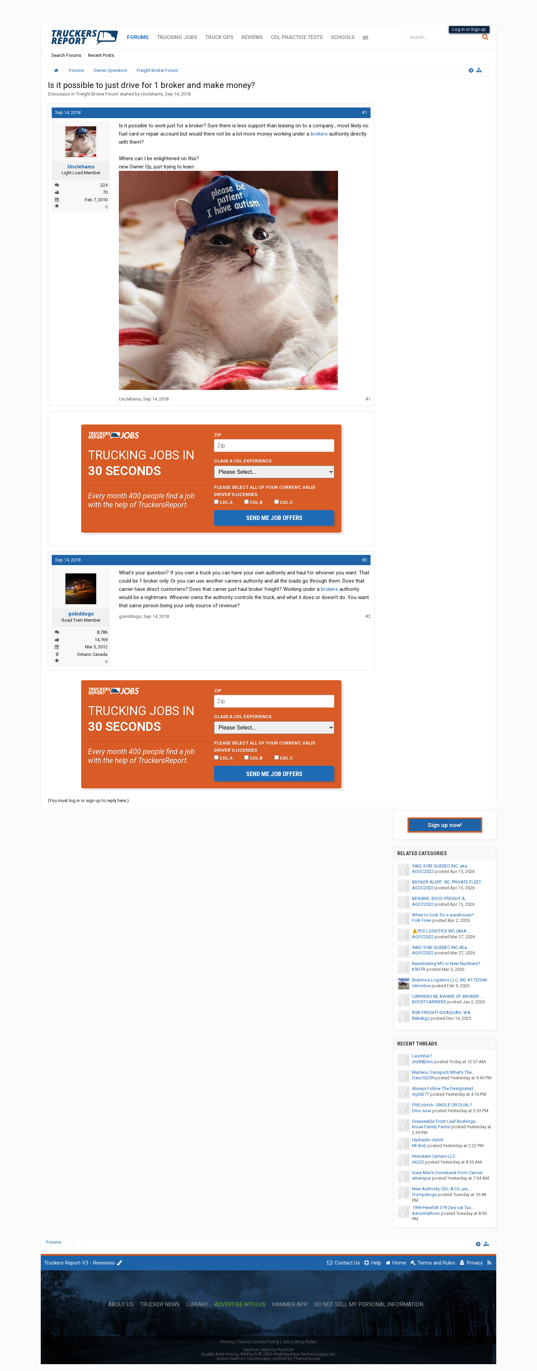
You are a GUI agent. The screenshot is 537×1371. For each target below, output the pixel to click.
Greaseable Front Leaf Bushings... (445, 1121)
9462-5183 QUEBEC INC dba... (441, 947)
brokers (319, 134)
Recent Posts (101, 55)
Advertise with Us (239, 1304)
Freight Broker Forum (97, 94)
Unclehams (152, 94)
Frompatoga (424, 1194)
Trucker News (160, 1304)
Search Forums (66, 55)
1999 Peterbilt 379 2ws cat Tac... (443, 1207)
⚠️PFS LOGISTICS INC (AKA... (441, 931)
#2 (364, 559)
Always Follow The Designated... (444, 1088)
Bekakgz (420, 1018)
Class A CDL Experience (243, 461)
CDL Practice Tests (297, 37)
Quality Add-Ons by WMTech (268, 1354)
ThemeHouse (307, 1358)
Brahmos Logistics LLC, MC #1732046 (449, 979)
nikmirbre (421, 985)
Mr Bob (419, 1145)
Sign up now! (445, 825)
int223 (418, 1162)
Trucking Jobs (177, 37)
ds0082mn (422, 1061)
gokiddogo (81, 614)
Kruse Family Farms (431, 1126)
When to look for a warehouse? (443, 914)
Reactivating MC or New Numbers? (446, 963)
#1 (364, 112)
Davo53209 (423, 1077)
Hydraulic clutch (428, 1139)
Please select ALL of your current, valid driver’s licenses (264, 490)
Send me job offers (274, 517)
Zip (218, 434)
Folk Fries (421, 920)
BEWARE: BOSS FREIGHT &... (440, 898)
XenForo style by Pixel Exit (268, 1349)
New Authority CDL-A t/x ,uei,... (442, 1188)
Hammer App (290, 1304)
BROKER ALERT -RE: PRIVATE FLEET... (448, 882)
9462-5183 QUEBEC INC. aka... (441, 865)
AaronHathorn (426, 1213)
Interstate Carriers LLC (433, 1156)
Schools (342, 37)
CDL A (223, 502)
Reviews (252, 37)
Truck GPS (219, 37)
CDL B (253, 502)
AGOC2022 (423, 871)
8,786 (102, 632)
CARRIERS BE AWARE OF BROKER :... (448, 996)
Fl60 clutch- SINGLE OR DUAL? (442, 1104)
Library (197, 1304)
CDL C (283, 502)
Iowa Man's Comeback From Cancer (447, 1172)
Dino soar (421, 1110)
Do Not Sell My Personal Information (368, 1304)
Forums (138, 37)
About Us (121, 1304)
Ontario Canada (92, 654)
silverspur (421, 1178)
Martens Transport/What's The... (443, 1072)
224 (104, 185)
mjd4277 (420, 1094)
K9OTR (418, 969)
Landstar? (422, 1055)
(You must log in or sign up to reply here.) (88, 800)
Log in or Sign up (469, 29)
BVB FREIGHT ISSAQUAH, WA (441, 1012)
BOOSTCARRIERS (429, 1001)
